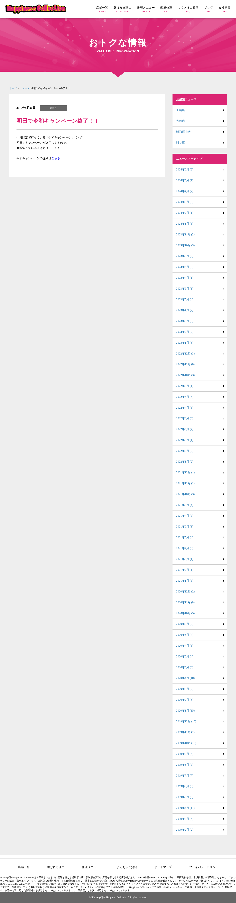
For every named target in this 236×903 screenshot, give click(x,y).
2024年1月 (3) (184, 223)
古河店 (180, 121)
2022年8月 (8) (184, 396)
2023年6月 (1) (184, 288)
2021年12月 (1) (185, 472)
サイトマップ (163, 867)
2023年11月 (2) (185, 234)
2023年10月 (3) (185, 245)
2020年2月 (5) (184, 699)
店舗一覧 (24, 867)
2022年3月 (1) (184, 440)
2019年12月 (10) (186, 721)
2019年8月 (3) (184, 764)
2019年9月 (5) (184, 753)
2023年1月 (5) (184, 342)
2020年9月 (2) (184, 623)
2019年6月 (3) (184, 786)
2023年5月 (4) (184, 299)
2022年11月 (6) (185, 364)
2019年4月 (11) (185, 807)
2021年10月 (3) (185, 494)
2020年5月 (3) (184, 667)
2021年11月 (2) (185, 483)
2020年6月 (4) (184, 656)
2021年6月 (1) (184, 526)
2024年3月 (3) (184, 201)
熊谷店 (180, 142)
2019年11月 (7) (185, 732)
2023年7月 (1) (184, 277)
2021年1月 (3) (184, 580)
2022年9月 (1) (184, 385)
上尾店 (180, 110)
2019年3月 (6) (184, 818)
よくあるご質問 (127, 867)
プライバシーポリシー (203, 867)
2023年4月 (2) (184, 310)
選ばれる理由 (55, 867)
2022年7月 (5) (184, 407)
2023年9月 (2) (184, 256)
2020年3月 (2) (184, 688)
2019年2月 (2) (184, 829)
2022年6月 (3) (184, 418)
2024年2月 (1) (184, 212)
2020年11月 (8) (185, 602)
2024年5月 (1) (184, 180)
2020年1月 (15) (185, 710)
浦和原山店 (183, 131)
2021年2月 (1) (184, 569)
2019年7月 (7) (184, 775)
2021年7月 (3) (184, 515)
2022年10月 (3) (185, 375)
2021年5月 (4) (184, 537)
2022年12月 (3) (185, 353)
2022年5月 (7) (184, 429)
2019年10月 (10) (186, 742)
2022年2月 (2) (184, 450)
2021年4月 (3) (184, 548)
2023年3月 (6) (184, 320)
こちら (55, 158)
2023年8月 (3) (184, 266)
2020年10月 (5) (185, 613)
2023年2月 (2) (184, 331)
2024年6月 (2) (184, 169)
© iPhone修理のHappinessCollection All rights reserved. (118, 897)
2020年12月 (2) (185, 591)
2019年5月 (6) (184, 797)
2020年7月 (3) (184, 645)
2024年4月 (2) (184, 191)
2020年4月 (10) (185, 678)
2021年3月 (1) (184, 559)
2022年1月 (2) (184, 461)
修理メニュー (90, 867)
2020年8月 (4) (184, 634)
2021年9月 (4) (184, 505)
